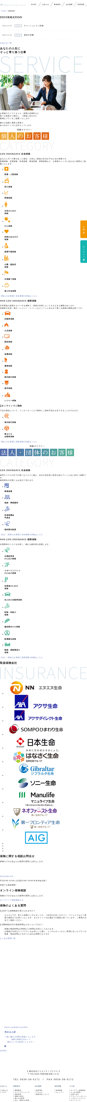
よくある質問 (76, 980)
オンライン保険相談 (78, 978)
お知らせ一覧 (6, 43)
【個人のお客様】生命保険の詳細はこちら (18, 296)
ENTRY (3, 939)
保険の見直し (20, 984)
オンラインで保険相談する (11, 788)
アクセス (39, 980)
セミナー (18, 990)
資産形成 (18, 982)
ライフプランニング (22, 980)
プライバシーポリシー (79, 984)
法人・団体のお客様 (22, 988)
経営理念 (39, 978)
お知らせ (4, 978)
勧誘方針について (42, 982)
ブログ (18, 26)
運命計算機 (29, 35)
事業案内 (18, 978)
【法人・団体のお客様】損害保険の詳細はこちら (21, 657)
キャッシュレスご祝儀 (34, 26)
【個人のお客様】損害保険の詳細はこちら (18, 441)
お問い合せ (75, 982)
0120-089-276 (6, 764)
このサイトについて (78, 986)
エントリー (60, 980)
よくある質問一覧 (8, 826)
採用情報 (59, 978)
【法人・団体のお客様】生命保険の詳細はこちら (21, 534)
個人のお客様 (20, 986)
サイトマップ (76, 988)
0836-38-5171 (30, 967)
